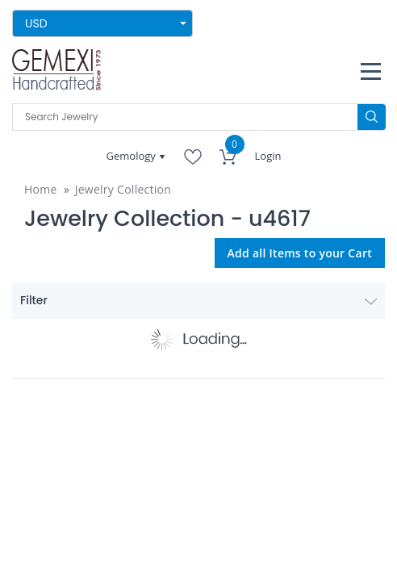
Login (268, 155)
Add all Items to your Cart (300, 253)
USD (36, 23)
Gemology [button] (133, 155)
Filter (198, 300)
